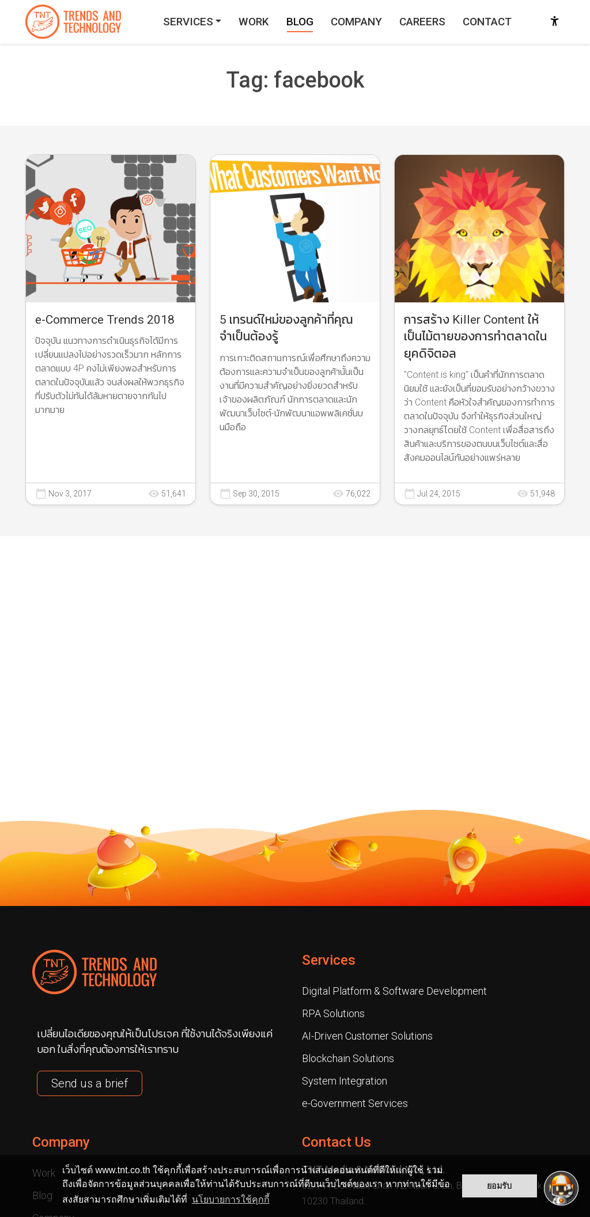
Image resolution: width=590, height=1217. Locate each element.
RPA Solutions (333, 1013)
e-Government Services (355, 1103)
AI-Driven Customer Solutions (367, 1036)
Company (61, 1142)
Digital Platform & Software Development (394, 991)
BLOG (299, 21)
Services (328, 960)
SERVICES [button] (188, 21)
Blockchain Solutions (348, 1058)
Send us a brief (89, 1083)
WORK (254, 21)
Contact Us (336, 1142)
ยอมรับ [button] (499, 1186)
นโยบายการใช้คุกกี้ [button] (231, 1199)
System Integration (344, 1081)
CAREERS (422, 21)
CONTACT (487, 21)
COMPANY (356, 21)
